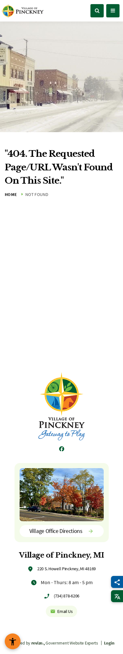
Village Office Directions (61, 531)
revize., (38, 643)
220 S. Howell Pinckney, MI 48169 (66, 568)
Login (109, 643)
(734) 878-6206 (66, 596)
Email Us (61, 611)
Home (11, 194)
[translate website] (117, 596)
